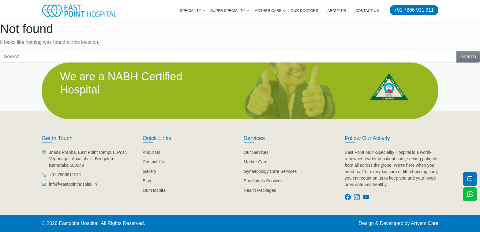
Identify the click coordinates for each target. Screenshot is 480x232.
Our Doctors (304, 11)
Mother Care (268, 11)
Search (468, 56)
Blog (147, 180)
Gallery (149, 171)
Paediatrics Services (263, 180)
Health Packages (260, 190)
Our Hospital (155, 190)
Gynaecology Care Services (270, 171)
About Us (337, 11)
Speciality (190, 11)
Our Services (256, 152)
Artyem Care (424, 223)
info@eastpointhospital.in (73, 184)
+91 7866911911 (65, 174)
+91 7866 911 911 (414, 10)
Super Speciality (227, 11)
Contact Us (367, 11)
